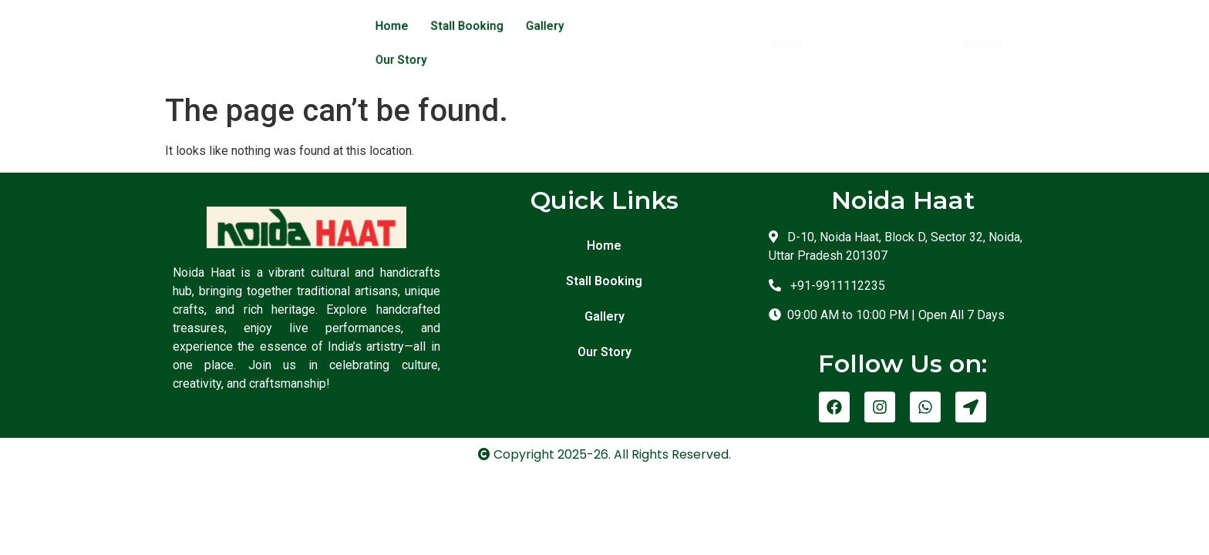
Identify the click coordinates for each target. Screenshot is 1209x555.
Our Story (603, 25)
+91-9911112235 (834, 250)
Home (399, 25)
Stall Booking (468, 25)
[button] (788, 25)
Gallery (540, 25)
